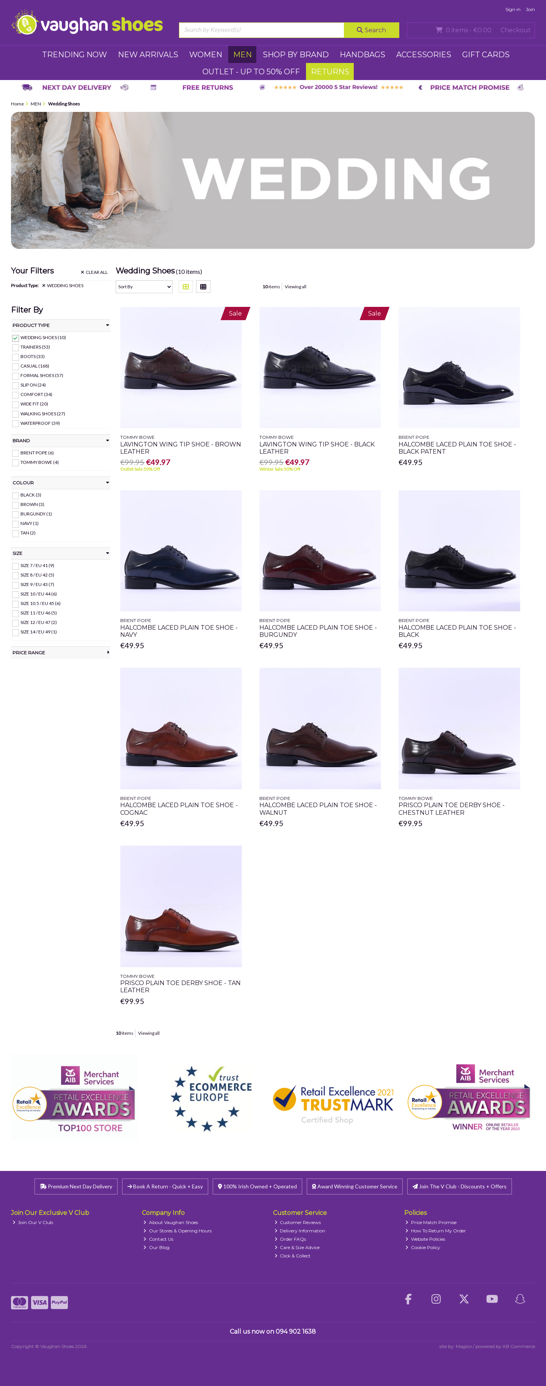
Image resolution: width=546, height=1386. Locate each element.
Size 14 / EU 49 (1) (38, 632)
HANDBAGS (362, 54)
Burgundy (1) (36, 514)
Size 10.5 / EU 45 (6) (40, 603)
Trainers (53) (35, 347)
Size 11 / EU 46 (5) (38, 613)
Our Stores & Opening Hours (177, 1231)
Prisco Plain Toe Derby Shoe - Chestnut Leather (452, 808)
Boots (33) (32, 356)
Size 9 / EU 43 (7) (37, 584)
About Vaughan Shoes (170, 1222)
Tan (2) (28, 533)
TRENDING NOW (74, 54)
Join (530, 9)
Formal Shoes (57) (41, 375)
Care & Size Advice (297, 1247)
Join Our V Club (33, 1222)
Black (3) (30, 495)
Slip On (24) (33, 385)
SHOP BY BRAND (296, 54)
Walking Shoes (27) (42, 413)
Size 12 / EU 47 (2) (38, 622)
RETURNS (330, 71)
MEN (242, 54)
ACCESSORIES (423, 54)
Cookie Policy (422, 1247)
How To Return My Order (435, 1231)
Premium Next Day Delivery (76, 1186)
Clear (94, 272)
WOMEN (205, 54)
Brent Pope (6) (37, 452)
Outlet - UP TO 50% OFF (251, 71)
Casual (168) (34, 366)
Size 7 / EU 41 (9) (37, 565)
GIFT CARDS (486, 54)
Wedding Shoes (62, 285)
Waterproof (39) (40, 423)
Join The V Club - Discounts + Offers (460, 1186)
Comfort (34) (36, 394)
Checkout (515, 30)
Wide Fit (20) (34, 404)
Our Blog (156, 1247)
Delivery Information (300, 1231)
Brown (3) (32, 504)
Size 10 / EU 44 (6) (38, 594)
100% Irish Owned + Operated (257, 1186)
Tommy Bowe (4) (39, 462)
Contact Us (158, 1239)
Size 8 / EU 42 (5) (37, 575)
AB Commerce (518, 1346)
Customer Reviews (298, 1222)
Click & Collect (293, 1256)
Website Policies (425, 1239)
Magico (464, 1346)
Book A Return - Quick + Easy (165, 1186)
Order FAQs (290, 1239)
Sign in (513, 9)
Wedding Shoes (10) (43, 337)
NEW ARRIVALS (148, 54)
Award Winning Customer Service (354, 1186)
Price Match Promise (431, 1222)
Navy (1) (29, 523)
